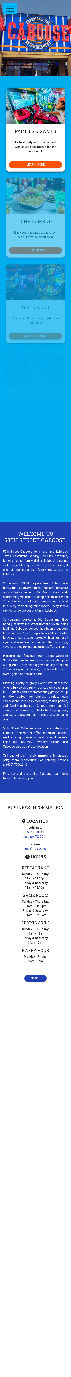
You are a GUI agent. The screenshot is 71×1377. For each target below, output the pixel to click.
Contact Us (35, 978)
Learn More (44, 164)
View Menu (35, 250)
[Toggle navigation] (10, 8)
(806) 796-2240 (35, 849)
